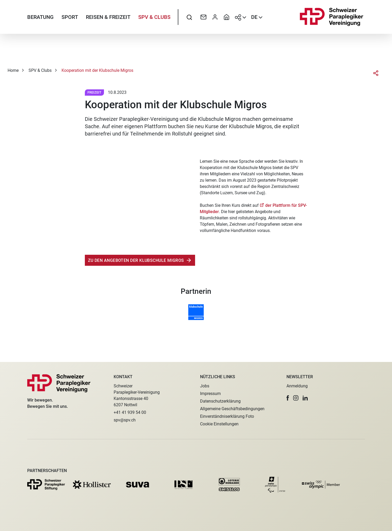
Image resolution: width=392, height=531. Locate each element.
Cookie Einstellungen (219, 423)
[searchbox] (189, 17)
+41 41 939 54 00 (130, 412)
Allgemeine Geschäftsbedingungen (232, 408)
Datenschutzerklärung (220, 401)
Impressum (210, 393)
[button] (287, 398)
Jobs (204, 385)
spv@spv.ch (125, 420)
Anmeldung (297, 385)
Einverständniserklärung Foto (227, 416)
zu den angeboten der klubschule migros (136, 260)
